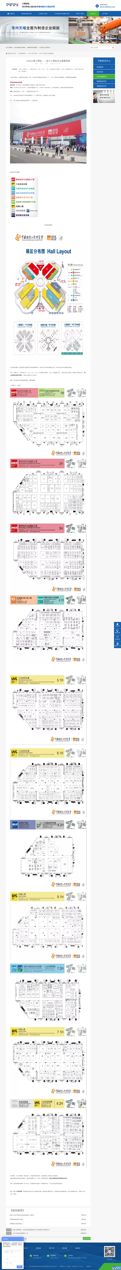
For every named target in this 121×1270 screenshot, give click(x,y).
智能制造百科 (101, 81)
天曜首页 (12, 13)
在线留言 (77, 1248)
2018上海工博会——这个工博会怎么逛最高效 (41, 53)
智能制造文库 (101, 86)
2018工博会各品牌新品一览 (20, 1233)
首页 (14, 53)
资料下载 (51, 1248)
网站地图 (64, 1248)
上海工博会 (24, 1239)
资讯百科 (93, 13)
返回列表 (86, 1238)
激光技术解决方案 (26, 13)
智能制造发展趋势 (32, 47)
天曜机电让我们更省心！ (17, 1223)
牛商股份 (68, 1266)
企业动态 (100, 72)
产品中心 (25, 1248)
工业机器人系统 (42, 13)
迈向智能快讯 (22, 53)
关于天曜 (104, 13)
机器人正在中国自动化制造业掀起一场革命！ (22, 1215)
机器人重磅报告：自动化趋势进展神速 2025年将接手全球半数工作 (31, 1229)
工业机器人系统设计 (44, 47)
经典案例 (100, 67)
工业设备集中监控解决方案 (61, 13)
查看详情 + (84, 1229)
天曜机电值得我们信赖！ (17, 1219)
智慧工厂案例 (80, 13)
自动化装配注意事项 (19, 47)
